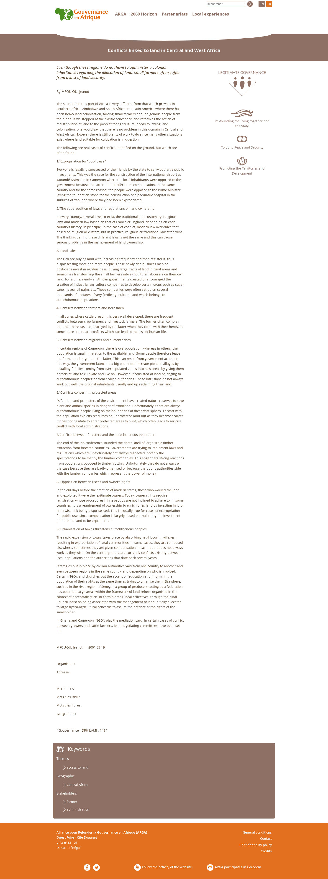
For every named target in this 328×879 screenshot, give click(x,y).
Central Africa (77, 784)
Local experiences (210, 14)
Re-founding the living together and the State (242, 123)
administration (78, 809)
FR (269, 4)
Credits (266, 851)
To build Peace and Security (242, 147)
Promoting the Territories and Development (242, 170)
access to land (77, 767)
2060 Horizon (144, 14)
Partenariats (175, 14)
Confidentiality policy (256, 845)
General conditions (257, 832)
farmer (72, 802)
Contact (266, 838)
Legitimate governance (242, 72)
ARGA (120, 14)
